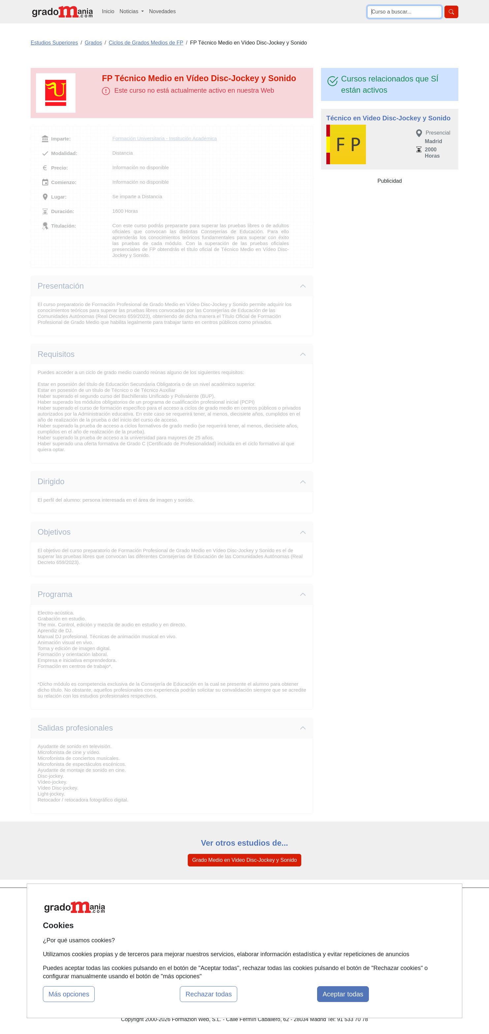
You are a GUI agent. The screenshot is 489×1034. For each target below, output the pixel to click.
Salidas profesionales (75, 727)
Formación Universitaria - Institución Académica (165, 138)
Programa (55, 594)
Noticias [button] (129, 11)
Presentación (61, 285)
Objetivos (54, 531)
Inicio (108, 11)
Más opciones (69, 994)
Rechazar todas (208, 994)
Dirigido (51, 481)
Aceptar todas (343, 994)
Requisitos (56, 354)
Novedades (162, 11)
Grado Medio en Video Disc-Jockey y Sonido (244, 860)
